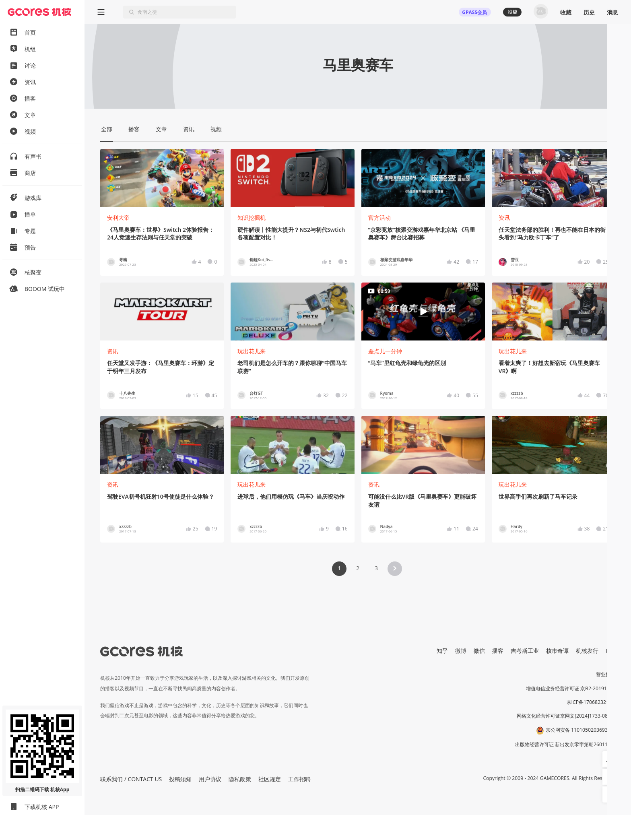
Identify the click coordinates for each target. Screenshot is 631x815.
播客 (497, 650)
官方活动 (379, 217)
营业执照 (605, 674)
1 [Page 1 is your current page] (339, 568)
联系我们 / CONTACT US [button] (131, 779)
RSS (610, 650)
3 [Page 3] (376, 568)
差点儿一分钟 (385, 351)
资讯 (504, 217)
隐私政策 (240, 779)
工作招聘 (299, 779)
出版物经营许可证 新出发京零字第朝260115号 (565, 744)
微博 (460, 650)
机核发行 (587, 650)
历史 (589, 12)
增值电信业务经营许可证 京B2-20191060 (570, 688)
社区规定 (269, 779)
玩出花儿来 (251, 351)
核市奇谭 (557, 650)
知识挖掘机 (251, 217)
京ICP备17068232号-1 (591, 702)
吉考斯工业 (525, 650)
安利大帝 (118, 217)
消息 (612, 12)
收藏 (565, 12)
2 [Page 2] (357, 568)
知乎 (442, 650)
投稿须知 (180, 779)
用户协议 (210, 779)
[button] (395, 568)
